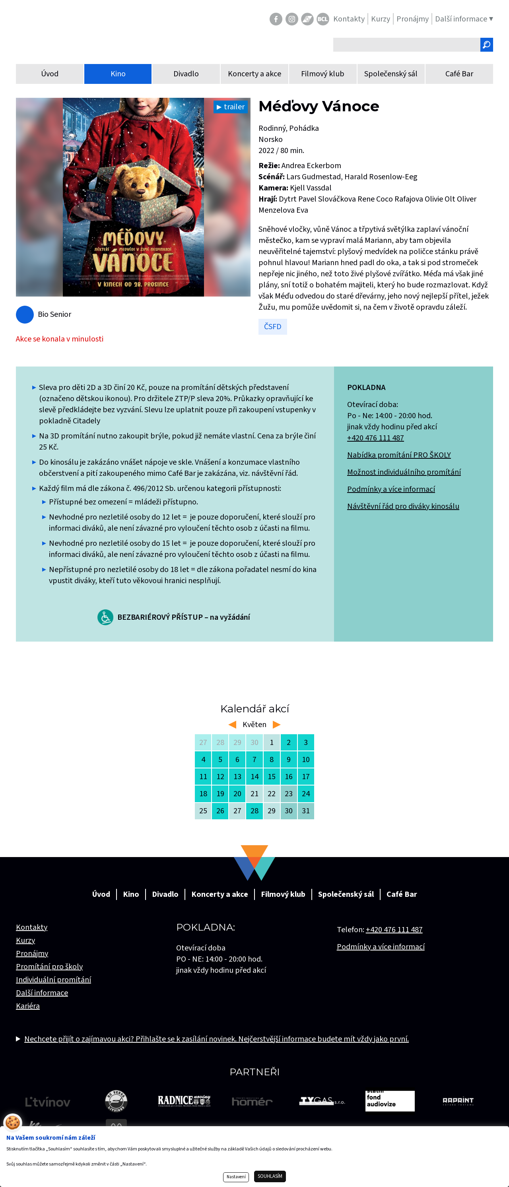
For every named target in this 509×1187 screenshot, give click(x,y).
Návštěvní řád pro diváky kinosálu (403, 506)
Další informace (42, 993)
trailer (234, 106)
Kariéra (28, 1006)
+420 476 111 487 (375, 438)
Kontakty (31, 927)
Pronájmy (32, 953)
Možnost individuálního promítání (404, 472)
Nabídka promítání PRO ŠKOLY (399, 455)
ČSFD (273, 326)
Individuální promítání (53, 979)
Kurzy (25, 940)
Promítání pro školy (49, 966)
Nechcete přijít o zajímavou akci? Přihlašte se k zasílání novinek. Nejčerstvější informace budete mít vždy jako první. (216, 1039)
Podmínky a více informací (391, 489)
